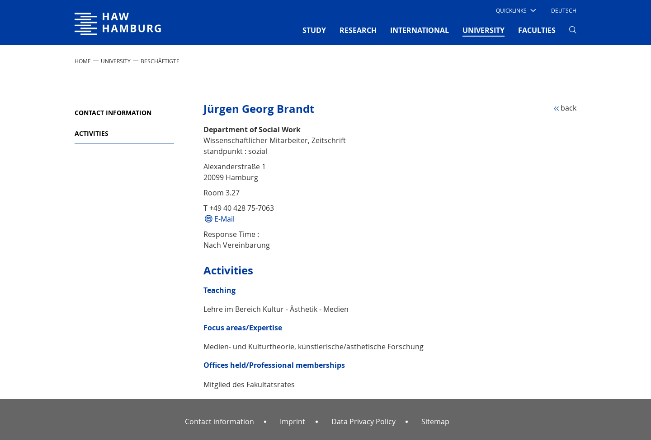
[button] (515, 10)
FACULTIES (537, 30)
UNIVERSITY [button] (483, 29)
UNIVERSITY (116, 61)
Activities (91, 133)
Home (83, 61)
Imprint (292, 421)
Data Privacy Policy (363, 421)
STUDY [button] (314, 30)
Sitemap (435, 421)
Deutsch (563, 10)
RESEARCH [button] (358, 30)
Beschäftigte (160, 61)
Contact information (113, 112)
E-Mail (224, 219)
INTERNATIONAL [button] (419, 30)
